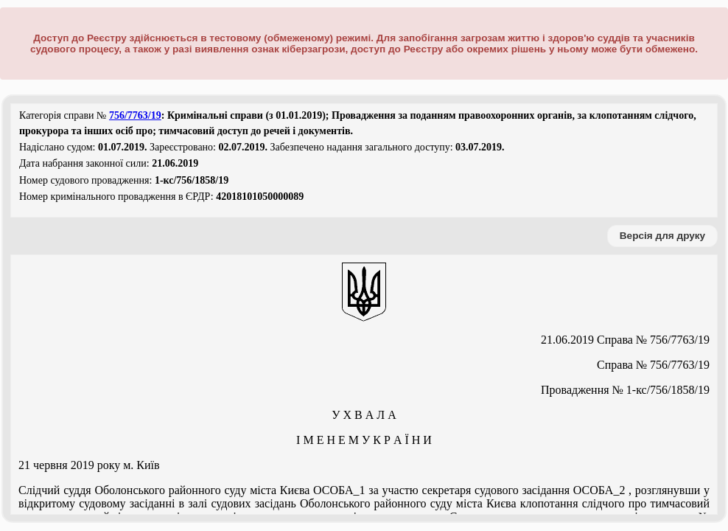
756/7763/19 (135, 115)
